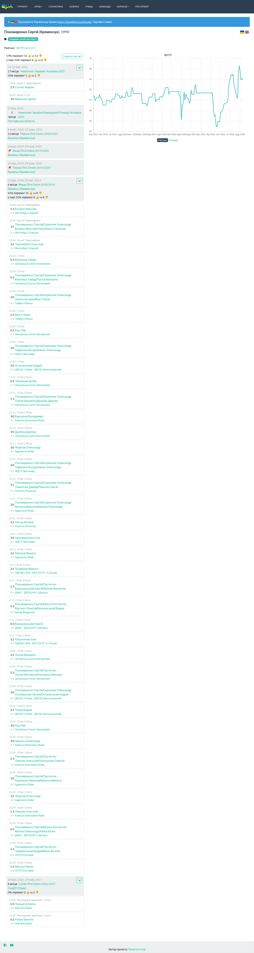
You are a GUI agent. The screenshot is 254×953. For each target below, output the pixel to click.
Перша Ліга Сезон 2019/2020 (31, 167)
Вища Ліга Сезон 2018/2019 (37, 184)
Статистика (56, 6)
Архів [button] (37, 6)
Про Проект (142, 6)
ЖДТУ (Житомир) (25, 353)
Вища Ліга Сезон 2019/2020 (31, 150)
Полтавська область (21, 121)
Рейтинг (162, 140)
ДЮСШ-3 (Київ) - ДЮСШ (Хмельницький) (38, 369)
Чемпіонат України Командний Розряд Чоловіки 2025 (49, 114)
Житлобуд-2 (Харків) (26, 212)
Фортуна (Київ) (23, 907)
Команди (105, 6)
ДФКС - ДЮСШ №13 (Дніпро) (31, 592)
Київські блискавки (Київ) (29, 420)
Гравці (89, 6)
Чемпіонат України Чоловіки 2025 (42, 71)
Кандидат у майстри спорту (23, 39)
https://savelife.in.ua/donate (74, 21)
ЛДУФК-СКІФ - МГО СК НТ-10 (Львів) (36, 572)
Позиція (173, 140)
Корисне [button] (122, 6)
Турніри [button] (21, 6)
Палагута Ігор (137, 949)
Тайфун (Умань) (24, 303)
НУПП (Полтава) (24, 855)
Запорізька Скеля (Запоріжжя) (32, 263)
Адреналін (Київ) (24, 451)
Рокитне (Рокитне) (25, 490)
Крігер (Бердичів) (25, 612)
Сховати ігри (72, 56)
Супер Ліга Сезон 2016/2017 (37, 883)
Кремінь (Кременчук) (21, 138)
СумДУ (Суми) (17, 888)
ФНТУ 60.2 (25, 48)
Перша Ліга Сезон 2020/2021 (39, 133)
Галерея (74, 6)
